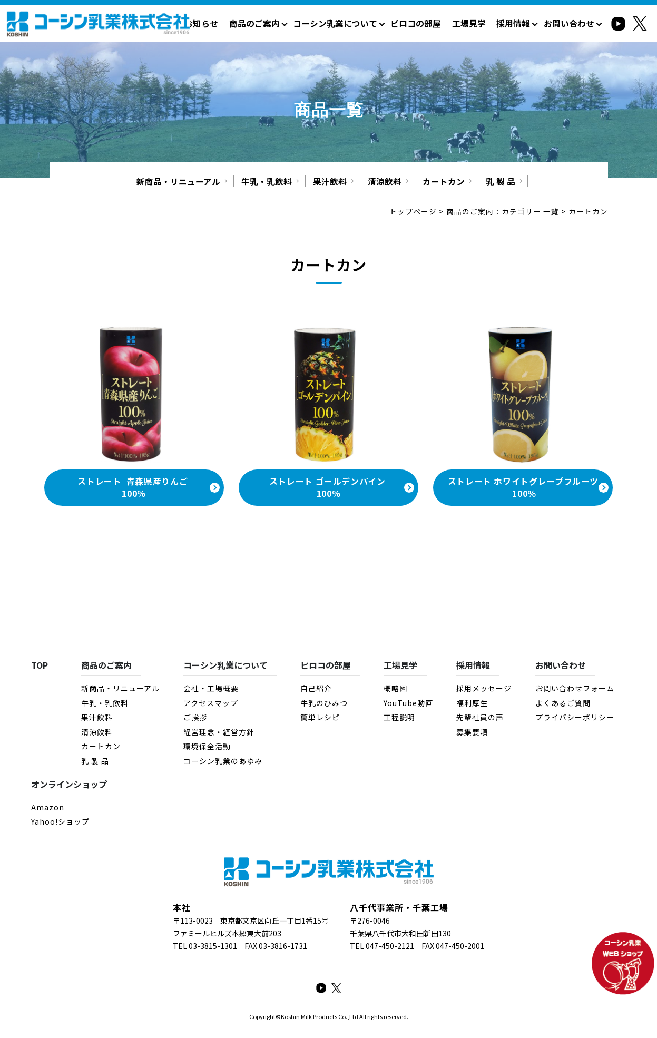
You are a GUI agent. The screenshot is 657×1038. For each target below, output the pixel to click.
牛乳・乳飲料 (266, 181)
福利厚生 (472, 704)
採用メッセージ (484, 689)
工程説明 (399, 718)
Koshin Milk (296, 1017)
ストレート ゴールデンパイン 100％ (328, 488)
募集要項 (472, 733)
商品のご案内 (273, 23)
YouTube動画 (408, 704)
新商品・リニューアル (178, 181)
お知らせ (223, 23)
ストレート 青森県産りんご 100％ (133, 488)
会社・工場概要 (210, 689)
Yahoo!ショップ (60, 822)
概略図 (395, 689)
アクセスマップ (210, 704)
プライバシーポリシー (574, 718)
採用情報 (518, 23)
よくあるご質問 (563, 704)
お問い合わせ (570, 23)
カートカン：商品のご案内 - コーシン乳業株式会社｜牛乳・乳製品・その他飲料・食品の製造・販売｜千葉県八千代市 (98, 26)
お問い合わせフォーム (574, 689)
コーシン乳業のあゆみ (222, 762)
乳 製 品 (500, 181)
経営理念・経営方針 (218, 733)
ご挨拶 (195, 718)
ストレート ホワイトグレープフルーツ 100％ (523, 488)
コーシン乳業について (349, 23)
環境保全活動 (206, 747)
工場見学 (476, 23)
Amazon (47, 808)
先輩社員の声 (480, 718)
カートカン (444, 181)
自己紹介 (315, 689)
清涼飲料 (384, 181)
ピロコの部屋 (425, 23)
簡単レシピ (319, 718)
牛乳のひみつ (323, 704)
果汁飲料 (330, 181)
